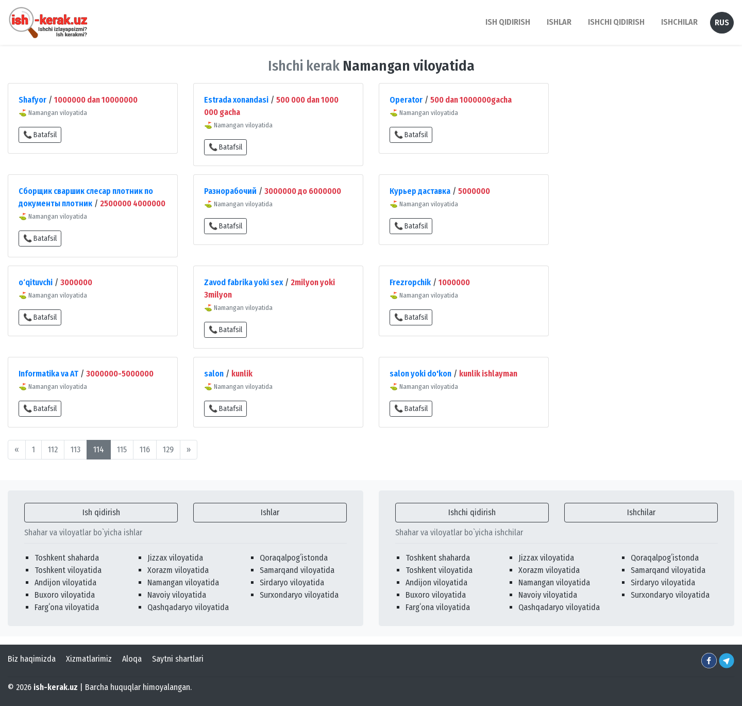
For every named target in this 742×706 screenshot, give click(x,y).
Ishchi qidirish (616, 22)
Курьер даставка (420, 191)
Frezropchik (410, 282)
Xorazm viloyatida (178, 570)
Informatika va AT (48, 374)
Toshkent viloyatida (68, 570)
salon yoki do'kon (420, 374)
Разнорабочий (230, 191)
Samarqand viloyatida (297, 570)
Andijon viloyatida (65, 582)
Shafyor (32, 100)
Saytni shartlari (178, 659)
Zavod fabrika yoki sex (243, 282)
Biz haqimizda (32, 659)
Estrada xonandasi (236, 100)
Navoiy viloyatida (176, 595)
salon (214, 374)
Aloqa (132, 659)
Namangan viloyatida (183, 582)
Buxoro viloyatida (65, 595)
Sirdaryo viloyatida (292, 582)
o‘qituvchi (36, 282)
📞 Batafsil (40, 134)
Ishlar (270, 512)
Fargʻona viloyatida (67, 607)
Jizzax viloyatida (175, 558)
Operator (406, 100)
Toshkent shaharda (67, 558)
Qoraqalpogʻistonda (294, 558)
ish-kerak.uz (55, 687)
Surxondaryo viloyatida (299, 595)
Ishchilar (641, 512)
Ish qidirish (101, 512)
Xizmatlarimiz (89, 659)
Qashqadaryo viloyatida (188, 607)
